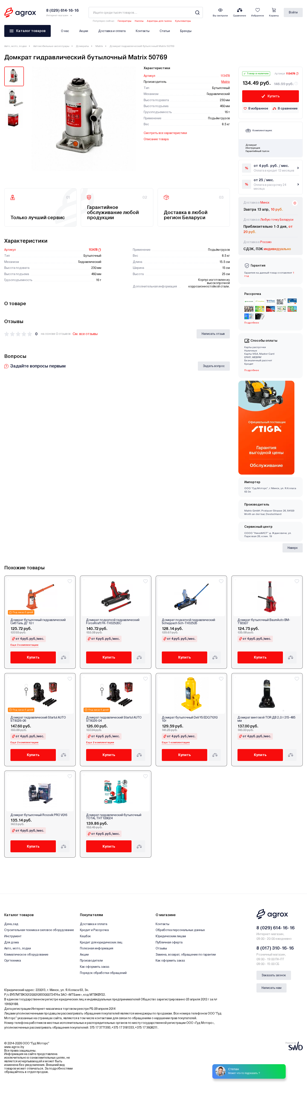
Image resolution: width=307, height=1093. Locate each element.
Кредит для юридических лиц (101, 942)
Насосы (139, 21)
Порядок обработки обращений (103, 973)
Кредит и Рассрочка (94, 930)
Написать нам (271, 988)
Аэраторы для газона (159, 21)
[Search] (197, 12)
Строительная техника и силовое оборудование (39, 930)
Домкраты (82, 46)
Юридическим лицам (171, 936)
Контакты (142, 31)
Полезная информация (96, 948)
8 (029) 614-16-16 (275, 927)
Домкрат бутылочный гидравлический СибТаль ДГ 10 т (38, 621)
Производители (91, 960)
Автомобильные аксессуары (51, 46)
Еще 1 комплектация (176, 742)
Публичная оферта (169, 942)
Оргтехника (12, 960)
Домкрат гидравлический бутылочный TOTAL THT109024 (113, 816)
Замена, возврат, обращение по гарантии (186, 954)
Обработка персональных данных (180, 930)
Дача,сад (11, 924)
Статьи (165, 31)
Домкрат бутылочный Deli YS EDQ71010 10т (189, 719)
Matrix (99, 46)
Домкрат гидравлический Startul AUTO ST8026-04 (114, 719)
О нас (65, 31)
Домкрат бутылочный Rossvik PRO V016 (38, 815)
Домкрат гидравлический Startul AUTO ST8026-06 (38, 719)
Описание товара (156, 139)
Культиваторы (183, 21)
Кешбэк (85, 936)
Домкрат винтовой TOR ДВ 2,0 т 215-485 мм (266, 719)
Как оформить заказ (94, 966)
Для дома (11, 942)
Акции (83, 31)
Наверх (293, 547)
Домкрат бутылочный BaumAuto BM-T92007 (263, 621)
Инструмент (13, 936)
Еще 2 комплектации (24, 742)
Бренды (185, 31)
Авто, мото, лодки (15, 46)
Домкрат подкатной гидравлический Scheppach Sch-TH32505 (188, 621)
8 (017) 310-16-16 (275, 948)
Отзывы (161, 948)
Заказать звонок (274, 975)
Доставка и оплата (112, 31)
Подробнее (251, 322)
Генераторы (124, 21)
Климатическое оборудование (26, 954)
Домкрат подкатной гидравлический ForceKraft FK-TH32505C (112, 621)
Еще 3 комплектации (24, 644)
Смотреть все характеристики (165, 133)
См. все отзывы (85, 334)
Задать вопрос (214, 366)
